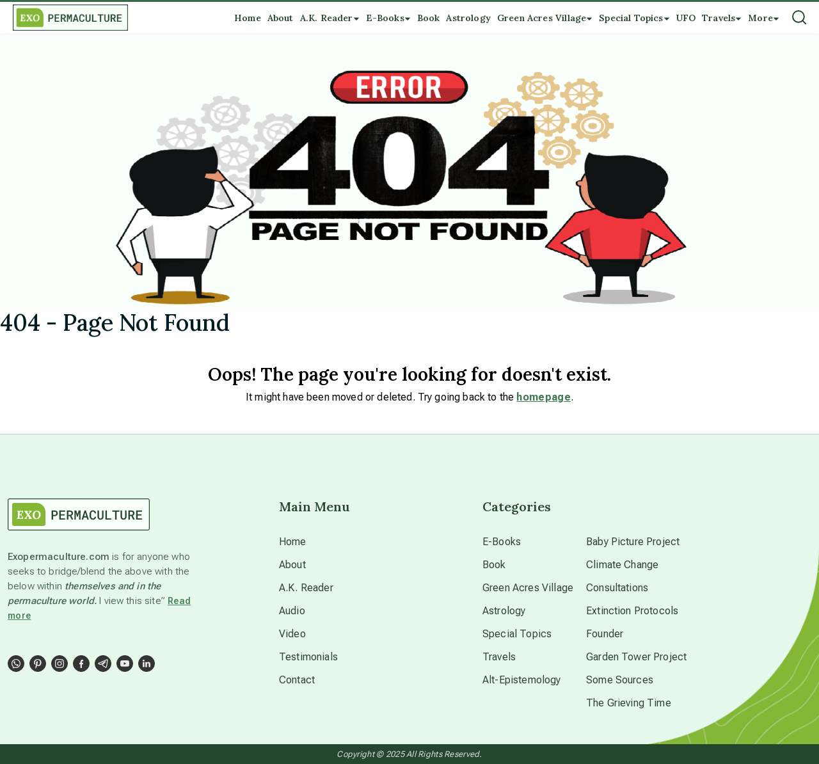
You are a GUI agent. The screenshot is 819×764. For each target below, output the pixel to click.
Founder (604, 634)
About (292, 565)
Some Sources (619, 680)
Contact (297, 680)
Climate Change (622, 565)
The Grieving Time (628, 703)
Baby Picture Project (633, 542)
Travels (499, 657)
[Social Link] (16, 663)
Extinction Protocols (632, 611)
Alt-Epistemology (521, 680)
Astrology (503, 611)
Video (292, 634)
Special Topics (517, 634)
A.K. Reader (306, 588)
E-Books (501, 542)
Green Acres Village (527, 588)
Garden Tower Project (636, 657)
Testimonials (308, 657)
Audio (292, 611)
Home (292, 542)
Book (494, 565)
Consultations (617, 588)
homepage (543, 397)
